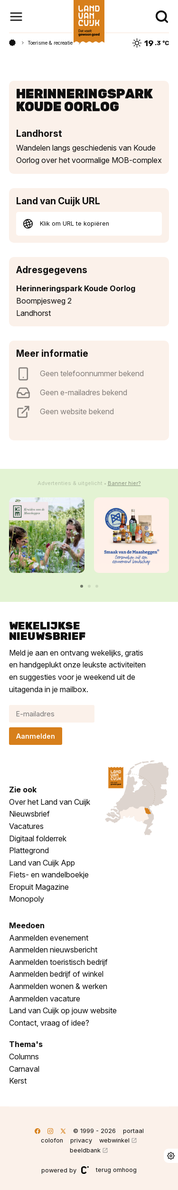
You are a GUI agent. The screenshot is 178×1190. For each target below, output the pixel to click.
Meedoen (27, 925)
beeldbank (85, 1150)
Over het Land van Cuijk (49, 802)
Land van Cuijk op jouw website (63, 1010)
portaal (133, 1130)
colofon (52, 1140)
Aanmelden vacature (44, 998)
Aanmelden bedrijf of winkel (56, 974)
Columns (24, 1056)
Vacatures (26, 826)
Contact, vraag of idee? (49, 1023)
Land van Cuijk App (42, 862)
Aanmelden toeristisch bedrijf (58, 962)
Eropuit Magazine (39, 887)
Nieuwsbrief (29, 814)
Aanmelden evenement (48, 937)
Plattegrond (29, 850)
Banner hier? (124, 483)
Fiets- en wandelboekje (49, 874)
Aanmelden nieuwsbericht (53, 949)
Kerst (18, 1080)
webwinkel (114, 1140)
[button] (81, 586)
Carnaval (24, 1069)
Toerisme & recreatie (50, 43)
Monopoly (26, 899)
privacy (81, 1140)
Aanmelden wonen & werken (58, 986)
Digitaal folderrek (37, 838)
